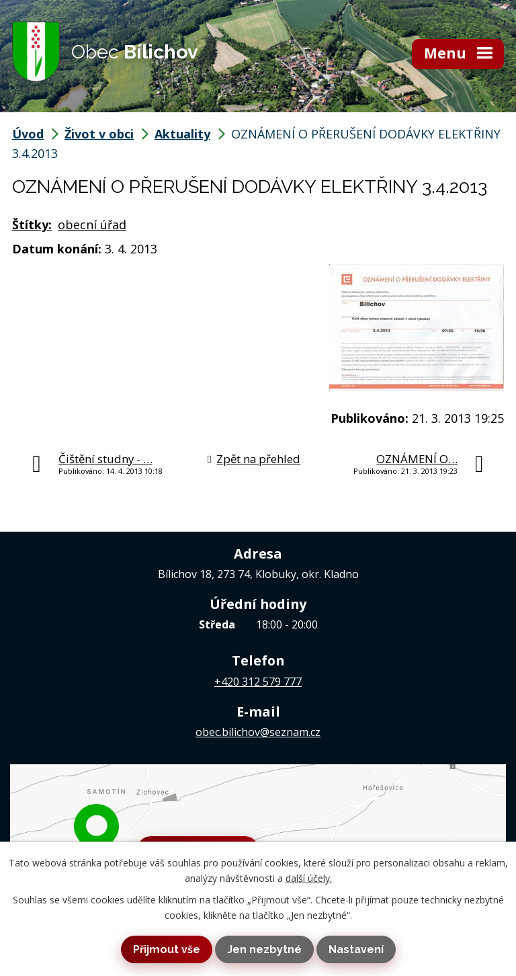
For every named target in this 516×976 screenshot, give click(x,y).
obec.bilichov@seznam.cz (258, 732)
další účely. (309, 878)
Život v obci (99, 134)
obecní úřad (92, 224)
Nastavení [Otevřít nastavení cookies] (356, 949)
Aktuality (182, 134)
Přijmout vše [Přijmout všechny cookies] (166, 949)
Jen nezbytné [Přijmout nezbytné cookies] (264, 949)
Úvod (28, 134)
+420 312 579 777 (258, 681)
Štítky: (32, 224)
